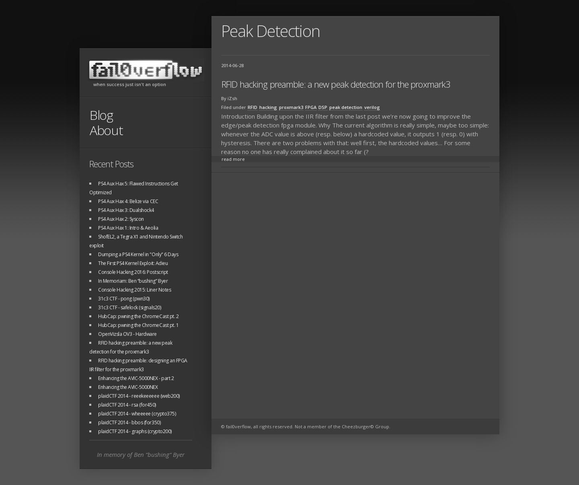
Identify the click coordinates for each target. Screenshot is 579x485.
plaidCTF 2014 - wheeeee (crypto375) (137, 413)
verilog (372, 107)
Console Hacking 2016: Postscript (133, 272)
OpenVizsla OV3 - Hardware (127, 334)
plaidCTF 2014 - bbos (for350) (129, 422)
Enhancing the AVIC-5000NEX (128, 387)
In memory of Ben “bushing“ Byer (141, 454)
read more (233, 159)
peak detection (345, 107)
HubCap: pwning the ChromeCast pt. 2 (138, 316)
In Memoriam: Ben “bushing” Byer (133, 280)
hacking (268, 107)
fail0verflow (145, 69)
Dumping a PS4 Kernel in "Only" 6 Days (138, 254)
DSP (322, 107)
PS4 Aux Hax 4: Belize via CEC (128, 201)
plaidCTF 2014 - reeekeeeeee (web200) (139, 396)
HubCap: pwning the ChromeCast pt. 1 (138, 325)
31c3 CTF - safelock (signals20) (129, 307)
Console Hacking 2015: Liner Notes (134, 289)
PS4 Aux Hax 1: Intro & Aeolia (128, 227)
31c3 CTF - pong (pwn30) (124, 298)
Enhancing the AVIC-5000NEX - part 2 (136, 378)
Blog (101, 114)
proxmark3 (291, 107)
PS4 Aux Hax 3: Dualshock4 (126, 210)
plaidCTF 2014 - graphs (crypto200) (135, 431)
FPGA (310, 107)
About (106, 130)
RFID (252, 107)
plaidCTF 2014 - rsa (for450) (127, 404)
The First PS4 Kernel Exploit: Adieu (133, 263)
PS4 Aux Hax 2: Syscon (121, 219)
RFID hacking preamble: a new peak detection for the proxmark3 (336, 84)
